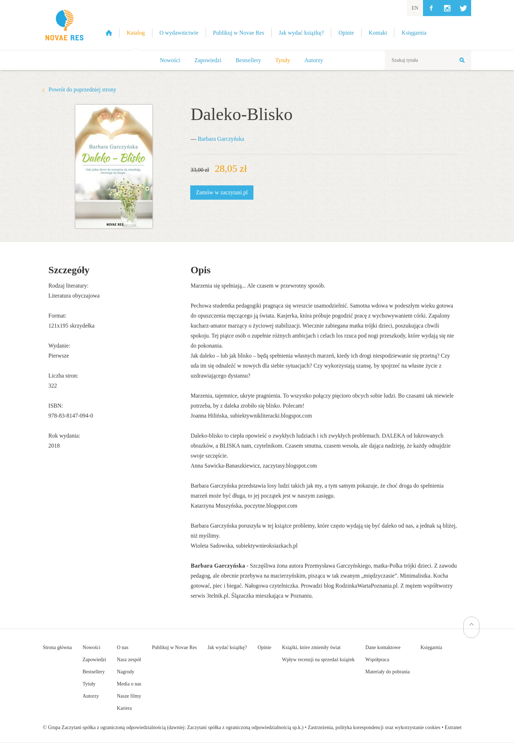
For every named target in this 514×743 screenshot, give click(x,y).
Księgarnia (431, 647)
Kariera (124, 708)
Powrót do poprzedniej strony (82, 89)
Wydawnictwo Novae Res (64, 25)
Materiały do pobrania (388, 671)
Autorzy (313, 60)
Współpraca (377, 659)
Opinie (264, 647)
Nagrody (125, 671)
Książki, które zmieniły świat (311, 647)
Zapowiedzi (208, 60)
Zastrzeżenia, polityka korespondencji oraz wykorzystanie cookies (374, 727)
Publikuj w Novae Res (174, 647)
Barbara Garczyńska (221, 139)
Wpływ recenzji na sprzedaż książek (318, 659)
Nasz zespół (129, 659)
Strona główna (57, 647)
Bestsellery (248, 60)
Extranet (453, 727)
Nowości (170, 60)
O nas (122, 647)
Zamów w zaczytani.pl (222, 192)
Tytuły (282, 60)
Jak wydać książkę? (227, 647)
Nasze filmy (129, 696)
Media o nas (129, 684)
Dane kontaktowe (383, 647)
